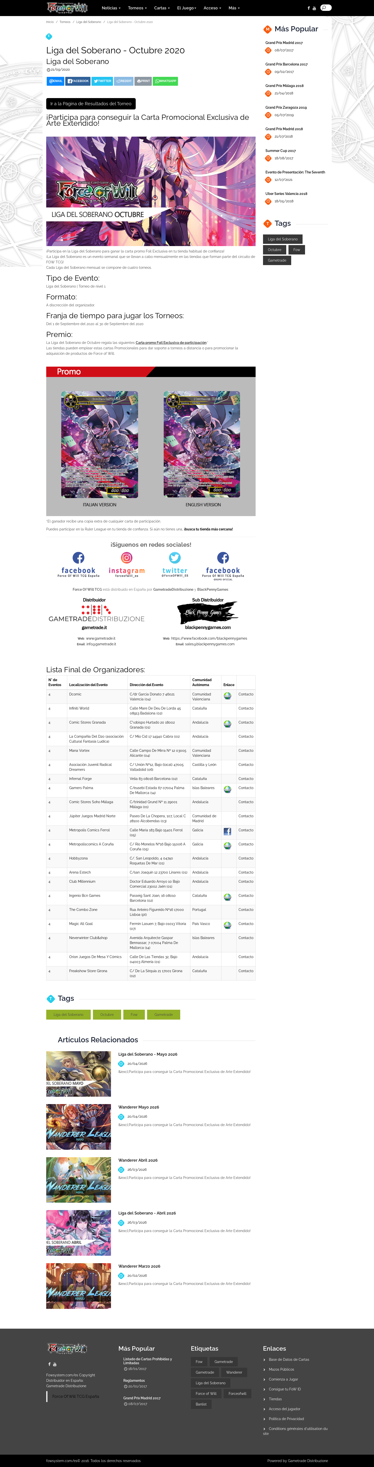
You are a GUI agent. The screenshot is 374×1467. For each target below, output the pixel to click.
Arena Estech (80, 872)
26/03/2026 (132, 1170)
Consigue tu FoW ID (285, 1389)
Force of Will (206, 1394)
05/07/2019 (279, 115)
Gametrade (163, 1015)
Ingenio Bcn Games (84, 896)
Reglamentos (134, 1381)
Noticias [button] (111, 8)
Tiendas (275, 1399)
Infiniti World (79, 708)
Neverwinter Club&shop (88, 938)
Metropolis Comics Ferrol (89, 830)
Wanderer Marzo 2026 (139, 1266)
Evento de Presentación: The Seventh (295, 172)
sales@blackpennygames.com (210, 644)
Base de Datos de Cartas (289, 1360)
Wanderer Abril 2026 (138, 1160)
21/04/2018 (279, 93)
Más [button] (234, 8)
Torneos (65, 22)
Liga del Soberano (88, 22)
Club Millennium (82, 881)
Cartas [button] (162, 8)
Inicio (50, 22)
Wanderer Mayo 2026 (138, 1107)
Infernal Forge (80, 779)
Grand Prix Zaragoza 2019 (286, 107)
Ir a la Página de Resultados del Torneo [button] (91, 103)
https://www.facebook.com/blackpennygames (209, 638)
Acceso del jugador (284, 1409)
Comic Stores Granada (87, 722)
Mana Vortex (79, 751)
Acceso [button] (212, 8)
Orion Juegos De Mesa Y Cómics (95, 957)
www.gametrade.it (100, 638)
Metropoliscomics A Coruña (91, 844)
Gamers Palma (81, 788)
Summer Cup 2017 (280, 151)
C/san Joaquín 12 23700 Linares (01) (158, 872)
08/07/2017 (279, 50)
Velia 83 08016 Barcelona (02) (153, 779)
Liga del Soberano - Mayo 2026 (147, 1054)
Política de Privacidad (286, 1419)
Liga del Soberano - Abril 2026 (147, 1213)
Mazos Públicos (281, 1369)
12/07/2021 (278, 180)
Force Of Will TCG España (75, 1396)
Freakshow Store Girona (88, 971)
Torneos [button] (137, 8)
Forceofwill (237, 1394)
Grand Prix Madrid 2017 (284, 43)
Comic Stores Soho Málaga (91, 802)
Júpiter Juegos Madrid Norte (92, 816)
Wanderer (234, 1372)
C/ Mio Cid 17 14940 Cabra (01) (155, 736)
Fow (134, 1015)
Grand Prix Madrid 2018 (284, 129)
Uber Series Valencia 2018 (286, 194)
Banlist (201, 1404)
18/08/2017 (279, 158)
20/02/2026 (132, 1276)
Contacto (246, 694)
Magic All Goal (81, 924)
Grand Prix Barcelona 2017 (286, 64)
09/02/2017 (279, 72)
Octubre (107, 1015)
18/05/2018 (279, 201)
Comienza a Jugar (283, 1379)
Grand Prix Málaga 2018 (284, 86)
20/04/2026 (132, 1064)
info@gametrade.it (101, 644)
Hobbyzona (78, 858)
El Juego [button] (186, 8)
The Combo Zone (83, 910)
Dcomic (75, 694)
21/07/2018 (279, 137)
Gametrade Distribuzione (66, 1386)
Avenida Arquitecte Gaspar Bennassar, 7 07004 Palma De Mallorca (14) (154, 943)
